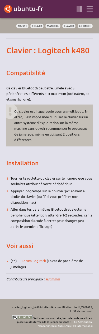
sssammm (52, 279)
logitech (85, 26)
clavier (69, 26)
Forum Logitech (34, 260)
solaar (37, 26)
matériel (53, 26)
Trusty (22, 26)
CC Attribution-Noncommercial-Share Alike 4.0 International (65, 324)
